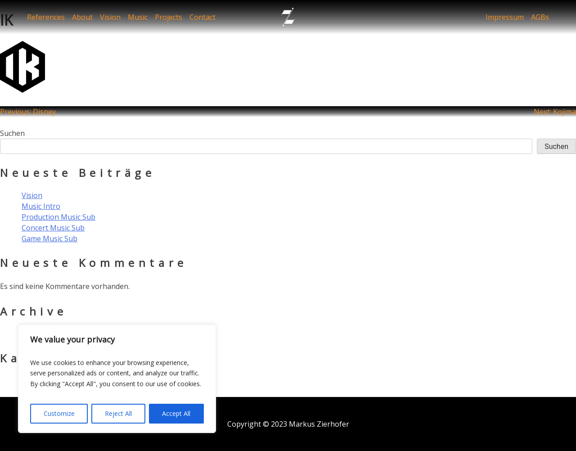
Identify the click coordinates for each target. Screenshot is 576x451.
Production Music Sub (58, 217)
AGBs (540, 17)
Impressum (505, 17)
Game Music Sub (49, 239)
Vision (110, 17)
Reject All (118, 413)
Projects (168, 17)
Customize (59, 413)
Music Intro (41, 206)
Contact (202, 17)
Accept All (176, 413)
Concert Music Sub (53, 228)
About (82, 17)
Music (138, 17)
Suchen (12, 133)
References (46, 17)
